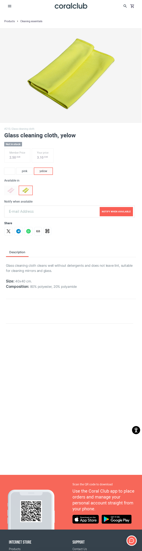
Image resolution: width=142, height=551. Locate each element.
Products (15, 549)
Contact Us (79, 549)
